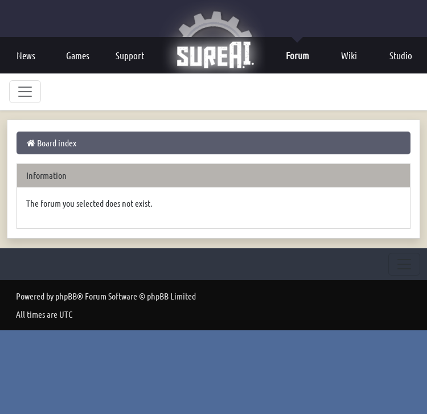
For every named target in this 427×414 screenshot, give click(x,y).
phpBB (66, 295)
